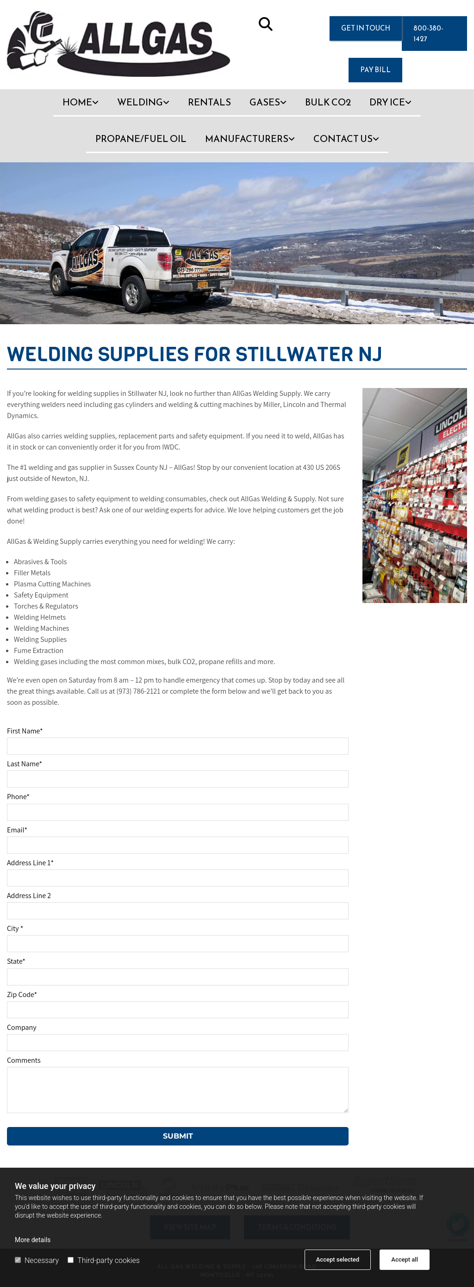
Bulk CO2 (328, 102)
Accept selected (337, 1259)
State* (16, 961)
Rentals (209, 102)
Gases (264, 102)
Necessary (37, 1260)
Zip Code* (22, 994)
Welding (140, 102)
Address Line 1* (30, 862)
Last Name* (24, 763)
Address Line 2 (29, 895)
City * (15, 928)
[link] (80, 107)
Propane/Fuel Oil (141, 139)
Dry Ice (387, 102)
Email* (17, 829)
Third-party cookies (103, 1260)
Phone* (18, 796)
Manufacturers (246, 139)
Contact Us (343, 139)
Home (77, 102)
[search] (265, 24)
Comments (24, 1060)
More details (32, 1240)
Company (22, 1027)
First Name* (25, 731)
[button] (366, 28)
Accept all (404, 1259)
